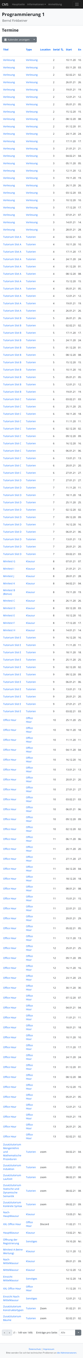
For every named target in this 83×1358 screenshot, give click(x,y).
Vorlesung (9, 60)
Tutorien (31, 237)
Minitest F (9, 623)
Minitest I (8, 568)
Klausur (30, 561)
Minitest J (8, 576)
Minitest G (9, 561)
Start (69, 49)
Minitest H (9, 630)
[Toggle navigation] (77, 4)
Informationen (35, 4)
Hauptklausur (11, 1232)
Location (45, 49)
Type (29, 49)
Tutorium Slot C (12, 399)
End (80, 49)
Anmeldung (55, 4)
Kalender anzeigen (17, 39)
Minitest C (9, 600)
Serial (58, 49)
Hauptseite (18, 4)
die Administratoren (66, 1352)
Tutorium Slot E (12, 637)
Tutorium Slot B (12, 318)
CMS (5, 4)
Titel (5, 49)
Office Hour (9, 720)
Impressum (48, 1349)
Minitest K (9, 583)
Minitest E (9, 615)
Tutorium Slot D (12, 480)
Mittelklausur (11, 1270)
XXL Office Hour (12, 1224)
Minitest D (9, 608)
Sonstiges (31, 1241)
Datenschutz (35, 1349)
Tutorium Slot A (12, 237)
